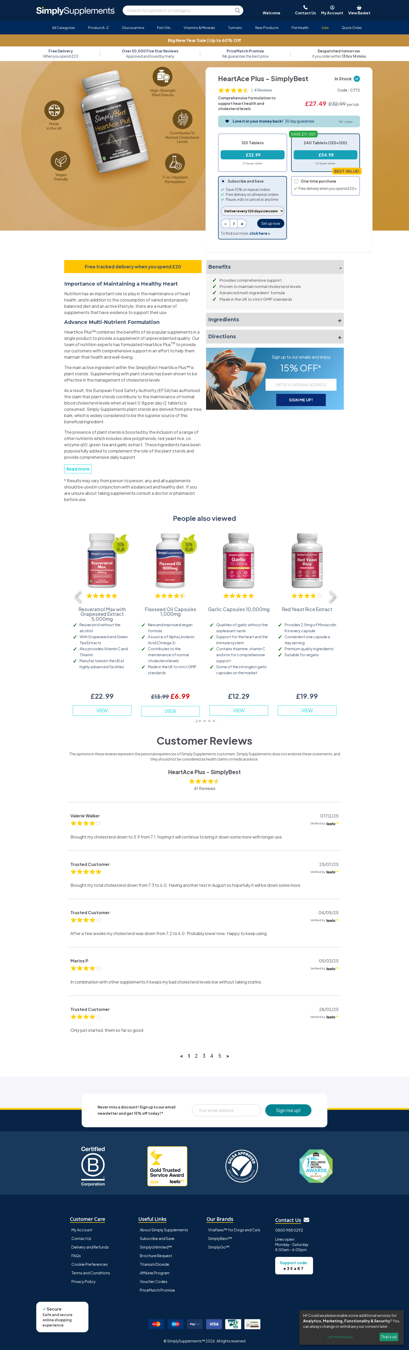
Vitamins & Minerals (199, 27)
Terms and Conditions (90, 1272)
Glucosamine (133, 27)
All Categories (63, 27)
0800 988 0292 (289, 1230)
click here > (259, 233)
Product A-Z (98, 27)
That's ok (389, 1336)
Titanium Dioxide (154, 1264)
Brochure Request (156, 1255)
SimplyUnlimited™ (156, 1247)
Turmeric (235, 27)
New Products (267, 27)
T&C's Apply (346, 121)
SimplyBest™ (220, 1238)
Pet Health (300, 27)
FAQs (76, 1255)
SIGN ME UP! (301, 399)
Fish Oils (164, 27)
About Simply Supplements (164, 1229)
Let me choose (340, 1336)
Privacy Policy (83, 1281)
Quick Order (352, 27)
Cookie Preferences (89, 1264)
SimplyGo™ (219, 1247)
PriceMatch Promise (157, 1290)
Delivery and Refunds (90, 1247)
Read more (78, 469)
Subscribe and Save (157, 1238)
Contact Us (81, 1238)
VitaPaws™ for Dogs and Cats (234, 1229)
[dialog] (351, 1327)
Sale (325, 27)
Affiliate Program (155, 1272)
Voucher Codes (153, 1281)
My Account (81, 1229)
